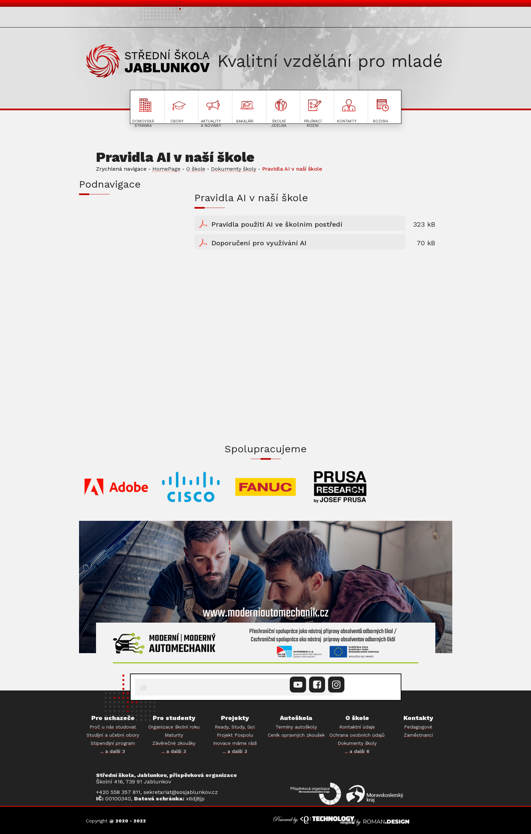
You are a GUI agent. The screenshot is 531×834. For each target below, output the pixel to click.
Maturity (174, 735)
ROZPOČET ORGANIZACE (125, 285)
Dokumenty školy (233, 169)
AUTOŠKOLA (369, 18)
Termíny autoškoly (296, 726)
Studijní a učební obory (113, 735)
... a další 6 (357, 751)
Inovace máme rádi (235, 743)
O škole (195, 169)
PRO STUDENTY (179, 18)
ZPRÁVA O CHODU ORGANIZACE (132, 304)
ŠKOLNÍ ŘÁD (104, 211)
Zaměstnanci (418, 735)
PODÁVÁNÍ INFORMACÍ (120, 267)
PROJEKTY (421, 18)
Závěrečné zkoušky (173, 743)
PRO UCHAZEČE (114, 18)
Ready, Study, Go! (235, 726)
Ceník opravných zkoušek (296, 735)
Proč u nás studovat (113, 726)
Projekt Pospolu (235, 735)
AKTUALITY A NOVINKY (257, 18)
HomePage (166, 169)
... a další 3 (112, 751)
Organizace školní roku (174, 726)
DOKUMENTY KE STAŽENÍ (126, 229)
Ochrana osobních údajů (357, 735)
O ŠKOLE (323, 18)
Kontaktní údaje (357, 726)
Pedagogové (418, 726)
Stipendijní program (113, 743)
